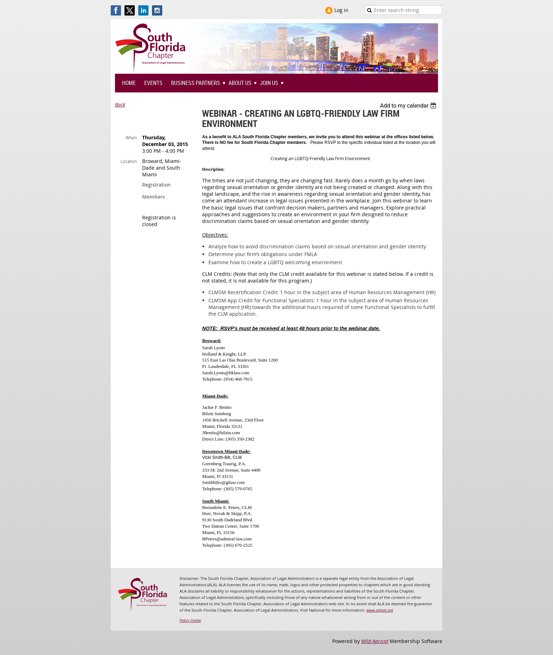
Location (129, 161)
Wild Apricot (374, 641)
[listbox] (409, 105)
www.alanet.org (379, 610)
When (131, 137)
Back (120, 104)
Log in (341, 10)
